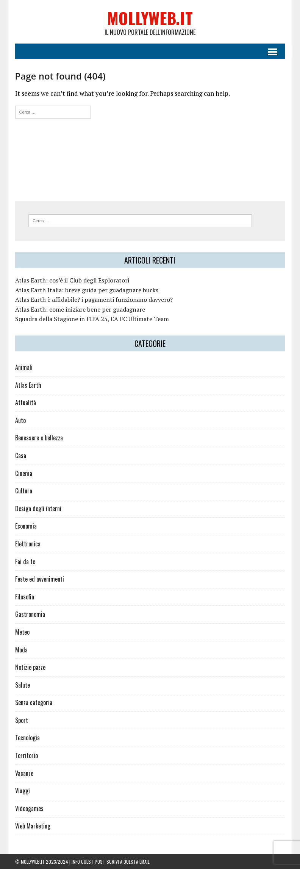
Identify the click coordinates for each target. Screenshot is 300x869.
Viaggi (22, 790)
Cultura (23, 490)
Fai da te (25, 561)
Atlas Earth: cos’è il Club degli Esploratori (72, 280)
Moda (21, 649)
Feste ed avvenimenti (39, 578)
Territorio (26, 755)
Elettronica (28, 543)
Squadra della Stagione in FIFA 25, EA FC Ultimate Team (92, 319)
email (144, 861)
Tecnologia (27, 737)
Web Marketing (32, 825)
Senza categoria (33, 702)
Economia (26, 525)
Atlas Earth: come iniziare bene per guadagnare (80, 309)
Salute (22, 685)
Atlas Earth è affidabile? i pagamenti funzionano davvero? (94, 299)
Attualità (25, 402)
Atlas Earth (28, 385)
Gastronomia (30, 614)
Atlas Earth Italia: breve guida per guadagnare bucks (86, 290)
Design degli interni (38, 508)
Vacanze (24, 773)
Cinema (23, 473)
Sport (21, 720)
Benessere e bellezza (39, 437)
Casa (20, 455)
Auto (20, 420)
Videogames (29, 808)
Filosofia (24, 596)
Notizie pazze (30, 667)
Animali (24, 367)
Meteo (22, 632)
